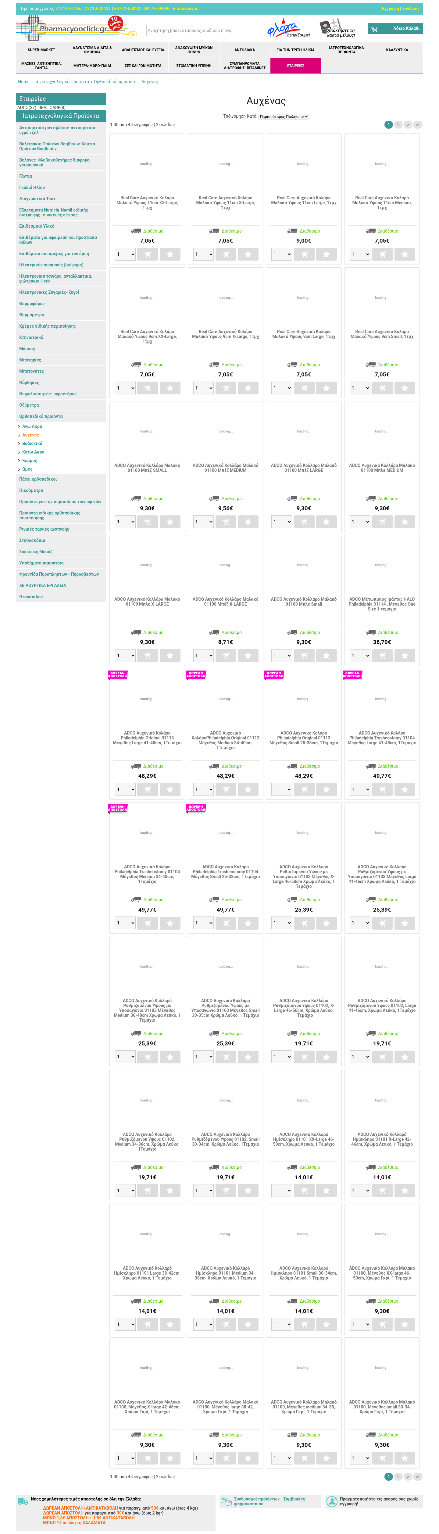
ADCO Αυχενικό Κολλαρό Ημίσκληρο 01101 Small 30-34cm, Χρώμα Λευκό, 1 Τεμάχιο (304, 1273)
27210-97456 (68, 8)
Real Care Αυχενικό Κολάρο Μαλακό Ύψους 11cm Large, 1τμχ (303, 200)
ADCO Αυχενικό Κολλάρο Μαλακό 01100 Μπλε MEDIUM (382, 468)
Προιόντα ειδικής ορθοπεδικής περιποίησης (49, 515)
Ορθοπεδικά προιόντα (40, 416)
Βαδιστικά (32, 443)
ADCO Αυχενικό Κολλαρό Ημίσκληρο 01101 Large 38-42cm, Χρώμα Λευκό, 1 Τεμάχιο (147, 1273)
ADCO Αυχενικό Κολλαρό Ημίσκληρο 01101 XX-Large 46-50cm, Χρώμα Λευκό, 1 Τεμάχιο (304, 1139)
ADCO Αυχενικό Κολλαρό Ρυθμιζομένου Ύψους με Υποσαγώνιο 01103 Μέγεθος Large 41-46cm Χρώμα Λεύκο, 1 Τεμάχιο (382, 874)
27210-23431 (98, 8)
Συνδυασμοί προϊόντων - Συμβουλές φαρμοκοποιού (269, 1501)
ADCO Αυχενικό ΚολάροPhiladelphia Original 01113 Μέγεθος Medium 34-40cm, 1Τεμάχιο (225, 740)
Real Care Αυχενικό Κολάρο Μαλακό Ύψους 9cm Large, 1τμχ (304, 334)
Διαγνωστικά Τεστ (37, 198)
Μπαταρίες (30, 360)
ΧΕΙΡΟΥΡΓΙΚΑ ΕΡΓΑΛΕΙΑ (42, 585)
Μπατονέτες (31, 371)
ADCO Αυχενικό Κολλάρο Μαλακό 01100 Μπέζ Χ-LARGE (226, 602)
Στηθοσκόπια (32, 540)
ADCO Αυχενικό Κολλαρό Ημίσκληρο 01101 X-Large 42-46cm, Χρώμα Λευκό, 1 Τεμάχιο (382, 1139)
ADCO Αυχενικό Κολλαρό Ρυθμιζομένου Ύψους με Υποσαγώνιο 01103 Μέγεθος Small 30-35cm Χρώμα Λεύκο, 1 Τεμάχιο (225, 1008)
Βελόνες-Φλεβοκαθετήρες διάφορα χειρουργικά (54, 162)
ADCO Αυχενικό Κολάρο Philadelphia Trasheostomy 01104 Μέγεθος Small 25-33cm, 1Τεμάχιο (225, 871)
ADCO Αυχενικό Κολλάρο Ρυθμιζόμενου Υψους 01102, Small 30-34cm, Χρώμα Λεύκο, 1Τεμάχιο (225, 1139)
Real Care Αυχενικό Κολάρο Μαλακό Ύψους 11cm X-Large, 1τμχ (225, 202)
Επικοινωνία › (186, 8)
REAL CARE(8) (51, 107)
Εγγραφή (390, 8)
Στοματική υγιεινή (194, 66)
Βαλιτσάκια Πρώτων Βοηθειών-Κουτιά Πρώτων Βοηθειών (57, 146)
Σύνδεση (410, 8)
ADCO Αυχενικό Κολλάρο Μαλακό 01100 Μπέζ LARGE (304, 468)
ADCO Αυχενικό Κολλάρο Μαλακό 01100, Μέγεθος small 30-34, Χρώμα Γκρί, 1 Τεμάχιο (382, 1407)
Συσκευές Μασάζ (35, 551)
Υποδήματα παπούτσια (41, 563)
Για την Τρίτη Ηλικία (295, 50)
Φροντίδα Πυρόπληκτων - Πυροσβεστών (59, 574)
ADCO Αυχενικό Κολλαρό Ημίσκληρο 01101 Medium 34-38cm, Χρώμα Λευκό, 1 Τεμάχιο (225, 1273)
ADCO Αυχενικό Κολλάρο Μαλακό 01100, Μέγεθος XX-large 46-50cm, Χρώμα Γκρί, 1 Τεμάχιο (382, 1273)
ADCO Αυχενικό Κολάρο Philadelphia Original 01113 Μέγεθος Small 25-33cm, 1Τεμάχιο (303, 738)
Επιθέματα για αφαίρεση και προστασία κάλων (58, 240)
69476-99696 (156, 8)
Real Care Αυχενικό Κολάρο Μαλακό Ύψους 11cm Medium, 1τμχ (382, 202)
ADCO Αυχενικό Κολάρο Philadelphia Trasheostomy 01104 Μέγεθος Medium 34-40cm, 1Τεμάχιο (147, 874)
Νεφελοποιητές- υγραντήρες (48, 393)
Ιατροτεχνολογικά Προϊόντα (346, 50)
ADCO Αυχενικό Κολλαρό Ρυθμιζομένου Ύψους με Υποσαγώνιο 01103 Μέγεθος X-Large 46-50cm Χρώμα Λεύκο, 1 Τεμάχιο (304, 876)
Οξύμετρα (29, 405)
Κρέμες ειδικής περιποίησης (47, 326)
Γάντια (25, 176)
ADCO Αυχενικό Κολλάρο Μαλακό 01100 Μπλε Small (304, 602)
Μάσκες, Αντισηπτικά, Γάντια (41, 66)
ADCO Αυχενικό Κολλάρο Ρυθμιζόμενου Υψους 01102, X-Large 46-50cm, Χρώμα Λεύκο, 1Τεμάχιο (303, 1008)
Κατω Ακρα (33, 452)
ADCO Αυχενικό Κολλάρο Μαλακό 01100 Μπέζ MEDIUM (226, 468)
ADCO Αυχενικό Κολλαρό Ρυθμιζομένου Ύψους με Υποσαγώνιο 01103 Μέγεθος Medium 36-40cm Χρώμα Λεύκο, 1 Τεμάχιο (147, 1010)
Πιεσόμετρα (31, 490)
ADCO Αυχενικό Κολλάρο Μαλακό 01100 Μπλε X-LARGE (147, 602)
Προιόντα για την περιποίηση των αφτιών (60, 501)
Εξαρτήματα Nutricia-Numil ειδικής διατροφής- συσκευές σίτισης (53, 212)
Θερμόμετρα (31, 314)
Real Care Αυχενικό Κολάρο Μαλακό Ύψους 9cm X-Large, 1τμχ (225, 334)
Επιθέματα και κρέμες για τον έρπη (54, 253)
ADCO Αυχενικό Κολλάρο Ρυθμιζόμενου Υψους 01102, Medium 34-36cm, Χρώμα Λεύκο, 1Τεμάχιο (147, 1141)
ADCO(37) (26, 107)
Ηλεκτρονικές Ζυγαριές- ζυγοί (49, 292)
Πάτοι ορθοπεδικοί (38, 479)
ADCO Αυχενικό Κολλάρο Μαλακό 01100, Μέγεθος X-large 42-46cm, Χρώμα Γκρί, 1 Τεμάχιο (147, 1407)
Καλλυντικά (397, 50)
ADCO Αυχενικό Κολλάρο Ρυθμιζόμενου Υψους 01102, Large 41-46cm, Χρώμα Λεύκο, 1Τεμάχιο (382, 1005)
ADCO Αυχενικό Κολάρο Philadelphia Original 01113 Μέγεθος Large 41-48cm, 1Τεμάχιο (147, 738)
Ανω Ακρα (32, 426)
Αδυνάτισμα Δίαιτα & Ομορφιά (92, 50)
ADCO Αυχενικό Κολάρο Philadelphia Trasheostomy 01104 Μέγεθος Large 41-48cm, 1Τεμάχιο (382, 738)
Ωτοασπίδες (31, 596)
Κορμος (29, 460)
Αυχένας (30, 434)
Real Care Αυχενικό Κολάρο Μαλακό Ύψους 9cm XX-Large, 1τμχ (147, 336)
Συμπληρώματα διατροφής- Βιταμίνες (245, 66)
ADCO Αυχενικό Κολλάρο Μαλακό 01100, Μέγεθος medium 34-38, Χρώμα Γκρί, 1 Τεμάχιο (304, 1407)
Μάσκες (27, 348)
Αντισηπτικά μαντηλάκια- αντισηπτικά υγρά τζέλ (57, 130)
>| (417, 124)
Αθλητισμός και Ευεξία (143, 50)
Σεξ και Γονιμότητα (143, 66)
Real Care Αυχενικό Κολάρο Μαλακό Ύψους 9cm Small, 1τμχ (382, 334)
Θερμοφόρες (32, 303)
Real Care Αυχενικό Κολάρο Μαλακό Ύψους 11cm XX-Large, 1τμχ (147, 202)
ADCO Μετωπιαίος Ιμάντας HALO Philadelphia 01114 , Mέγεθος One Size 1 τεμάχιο (382, 604)
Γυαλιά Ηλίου (32, 187)
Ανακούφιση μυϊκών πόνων (194, 50)
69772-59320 (127, 8)
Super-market (41, 50)
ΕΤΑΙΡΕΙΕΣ (295, 66)
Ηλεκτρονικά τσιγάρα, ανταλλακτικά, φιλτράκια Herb (55, 278)
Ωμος (27, 469)
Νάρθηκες (29, 382)
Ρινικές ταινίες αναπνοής (44, 529)
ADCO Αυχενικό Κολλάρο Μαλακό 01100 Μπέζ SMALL (147, 468)
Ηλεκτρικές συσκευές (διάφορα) (51, 264)
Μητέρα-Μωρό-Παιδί (92, 66)
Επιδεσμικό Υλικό (37, 226)
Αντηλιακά (244, 50)
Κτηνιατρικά (31, 337)
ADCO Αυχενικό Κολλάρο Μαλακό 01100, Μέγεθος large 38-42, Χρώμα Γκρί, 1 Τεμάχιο (226, 1407)
